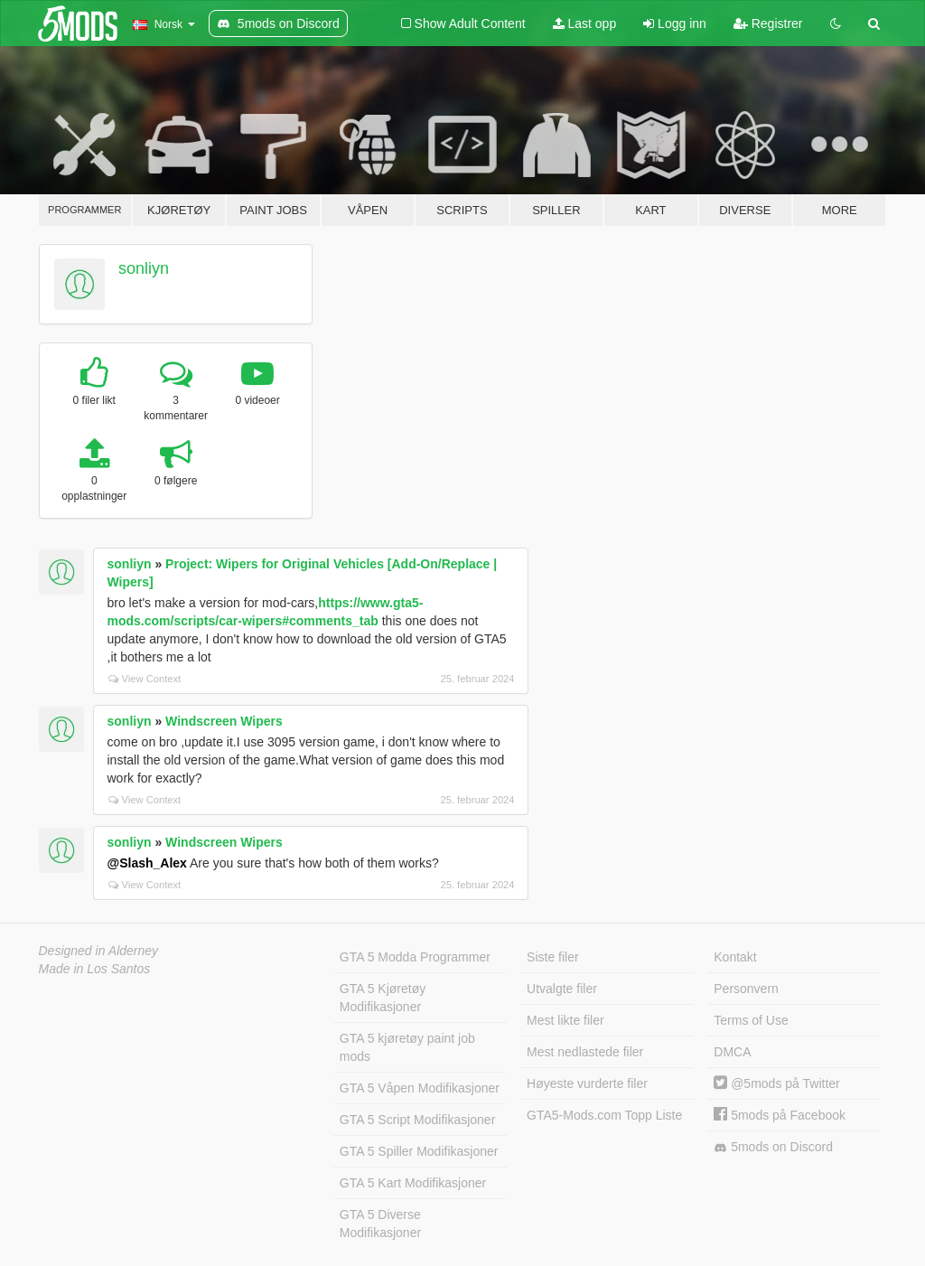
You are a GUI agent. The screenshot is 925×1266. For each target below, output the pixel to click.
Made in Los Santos (95, 968)
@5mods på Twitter (776, 1083)
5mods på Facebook (780, 1115)
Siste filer (553, 957)
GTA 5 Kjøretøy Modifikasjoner (382, 997)
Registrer (768, 23)
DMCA (732, 1052)
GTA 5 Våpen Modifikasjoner (420, 1088)
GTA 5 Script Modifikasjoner (417, 1119)
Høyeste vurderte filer (587, 1083)
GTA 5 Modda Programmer (415, 957)
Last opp (585, 23)
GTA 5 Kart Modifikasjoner (413, 1183)
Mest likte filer (565, 1020)
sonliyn (143, 268)
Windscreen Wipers (224, 721)
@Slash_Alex (147, 863)
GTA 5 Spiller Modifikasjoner (419, 1151)
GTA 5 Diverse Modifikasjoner (380, 1223)
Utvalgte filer (562, 988)
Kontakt (735, 957)
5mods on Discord (773, 1147)
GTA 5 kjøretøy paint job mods (407, 1047)
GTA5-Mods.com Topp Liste (604, 1115)
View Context (145, 678)
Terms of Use (751, 1020)
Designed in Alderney (99, 950)
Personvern (746, 988)
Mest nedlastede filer (585, 1052)
